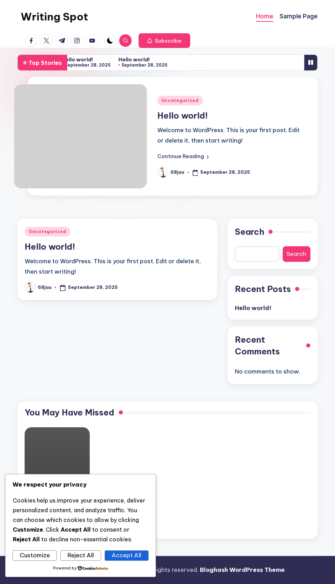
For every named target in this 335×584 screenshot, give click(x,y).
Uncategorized (180, 100)
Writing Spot (54, 16)
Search (249, 231)
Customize (35, 555)
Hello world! (79, 59)
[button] (164, 40)
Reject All (81, 555)
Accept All (126, 555)
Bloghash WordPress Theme (242, 570)
